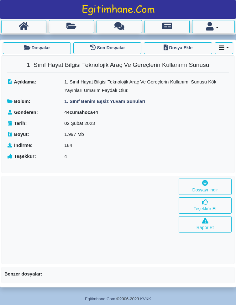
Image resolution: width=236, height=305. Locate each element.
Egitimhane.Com (100, 299)
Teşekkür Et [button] (205, 205)
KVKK (145, 299)
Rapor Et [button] (205, 224)
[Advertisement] (89, 220)
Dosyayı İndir (205, 186)
